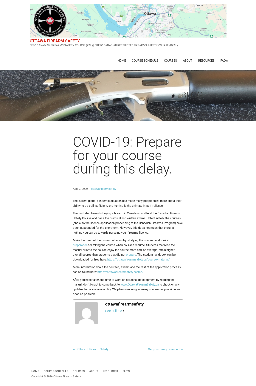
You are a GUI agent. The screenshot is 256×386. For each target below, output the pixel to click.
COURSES (170, 60)
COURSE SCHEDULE (145, 60)
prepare (131, 254)
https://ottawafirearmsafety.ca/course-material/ (138, 259)
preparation (80, 245)
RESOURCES (206, 60)
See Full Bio (113, 311)
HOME (122, 60)
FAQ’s (224, 60)
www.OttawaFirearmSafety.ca (140, 284)
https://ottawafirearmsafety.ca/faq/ (120, 272)
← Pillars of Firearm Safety (90, 349)
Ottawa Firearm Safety (55, 41)
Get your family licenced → (165, 349)
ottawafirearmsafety (103, 188)
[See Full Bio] (123, 311)
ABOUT (187, 60)
